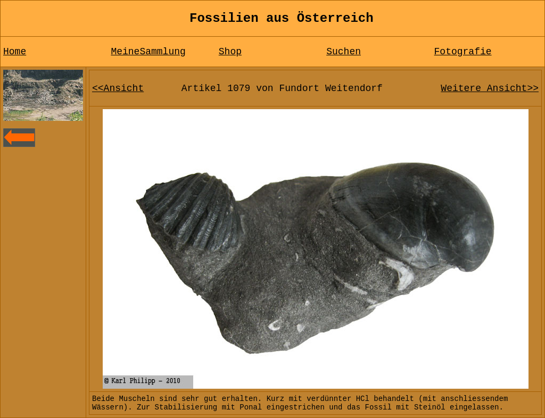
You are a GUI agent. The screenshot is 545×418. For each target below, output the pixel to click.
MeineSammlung (148, 51)
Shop (230, 51)
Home (14, 51)
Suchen (343, 51)
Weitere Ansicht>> (490, 88)
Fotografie (463, 51)
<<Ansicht (118, 88)
